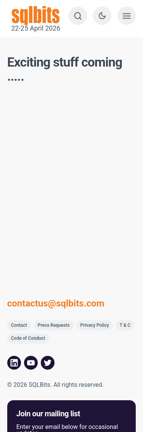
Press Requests (54, 325)
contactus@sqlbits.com (55, 303)
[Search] (78, 16)
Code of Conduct (28, 338)
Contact (19, 325)
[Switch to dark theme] (102, 16)
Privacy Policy (94, 325)
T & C (125, 325)
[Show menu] (126, 16)
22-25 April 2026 (35, 15)
